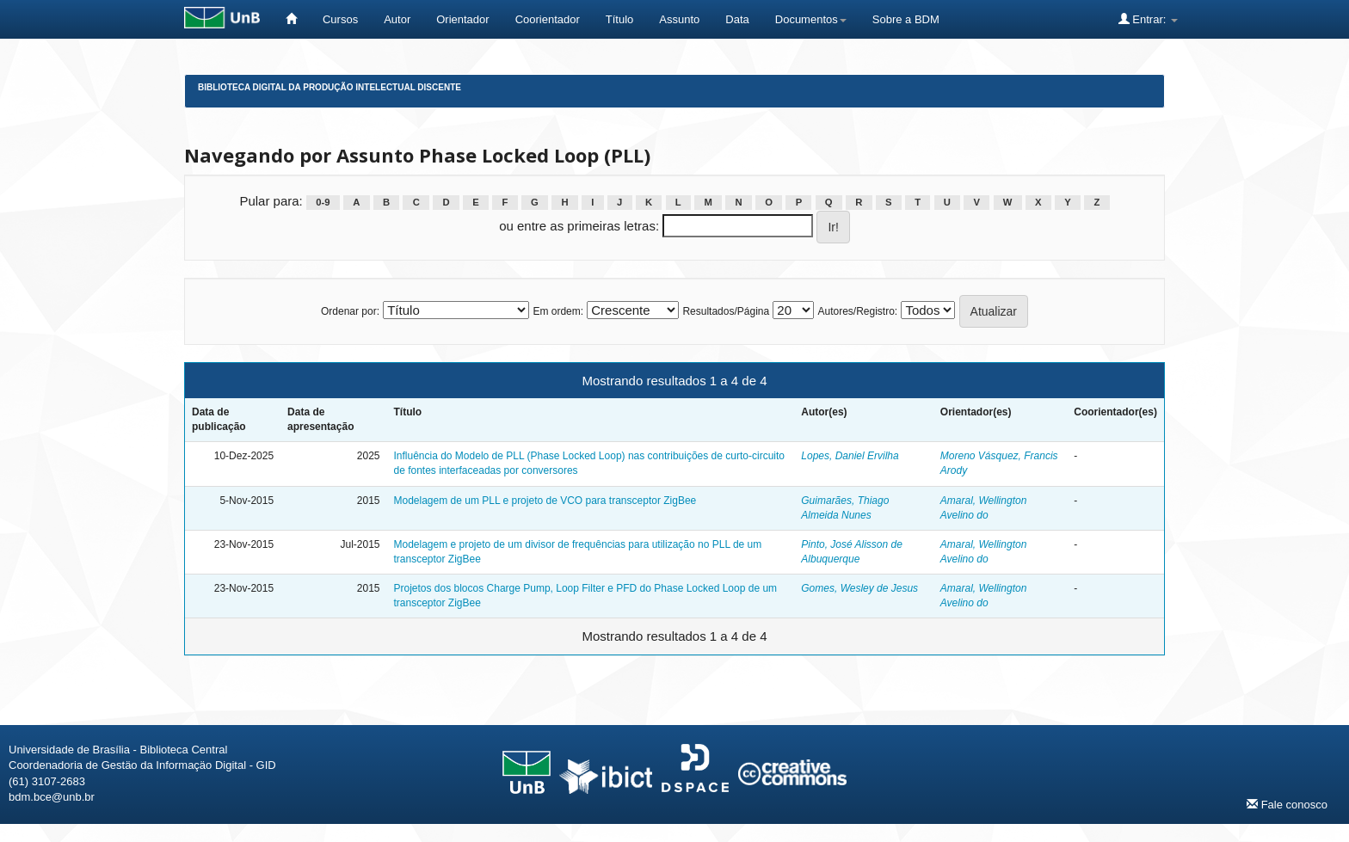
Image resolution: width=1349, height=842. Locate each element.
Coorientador (547, 19)
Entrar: (1148, 19)
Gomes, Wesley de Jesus (859, 588)
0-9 (323, 202)
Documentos (811, 19)
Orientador (462, 19)
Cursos (340, 19)
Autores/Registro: (857, 311)
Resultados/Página (725, 311)
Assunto (679, 19)
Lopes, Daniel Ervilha (849, 456)
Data (736, 19)
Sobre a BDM (905, 19)
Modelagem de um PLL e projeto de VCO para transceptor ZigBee (544, 501)
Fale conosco (1287, 804)
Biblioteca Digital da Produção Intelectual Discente (329, 87)
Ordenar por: (350, 311)
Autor (397, 19)
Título (620, 19)
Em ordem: (558, 311)
